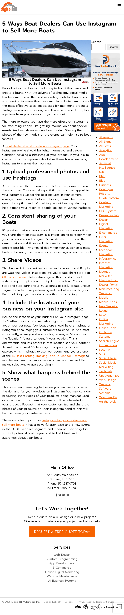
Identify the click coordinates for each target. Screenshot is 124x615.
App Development (108, 156)
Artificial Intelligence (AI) (107, 167)
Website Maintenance (62, 576)
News (102, 315)
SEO (102, 354)
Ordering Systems (105, 334)
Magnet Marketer (105, 273)
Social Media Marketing (107, 364)
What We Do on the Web (108, 399)
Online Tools (107, 328)
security (104, 349)
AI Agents (106, 137)
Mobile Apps (108, 302)
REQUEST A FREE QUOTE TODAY (62, 531)
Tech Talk (105, 371)
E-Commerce (62, 567)
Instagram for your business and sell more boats (44, 422)
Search (96, 42)
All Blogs (105, 141)
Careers (69, 602)
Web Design (107, 380)
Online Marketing (106, 321)
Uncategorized (109, 375)
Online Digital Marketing (62, 572)
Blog (102, 180)
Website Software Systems (105, 388)
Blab (102, 176)
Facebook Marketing (106, 252)
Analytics (105, 150)
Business (105, 185)
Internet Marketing (106, 265)
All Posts (105, 146)
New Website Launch (108, 308)
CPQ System (107, 211)
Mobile (103, 297)
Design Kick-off (52, 602)
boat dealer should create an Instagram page (37, 146)
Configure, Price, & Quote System (109, 193)
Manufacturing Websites (109, 291)
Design (104, 219)
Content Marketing (106, 204)
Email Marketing (106, 239)
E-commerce (108, 232)
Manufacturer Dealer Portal (108, 282)
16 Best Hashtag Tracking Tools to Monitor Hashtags (48, 356)
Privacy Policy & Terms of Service (96, 602)
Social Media (107, 358)
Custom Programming (62, 559)
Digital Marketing (106, 226)
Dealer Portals (109, 215)
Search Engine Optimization (109, 343)
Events (103, 245)
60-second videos (14, 277)
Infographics (107, 258)
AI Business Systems (62, 580)
